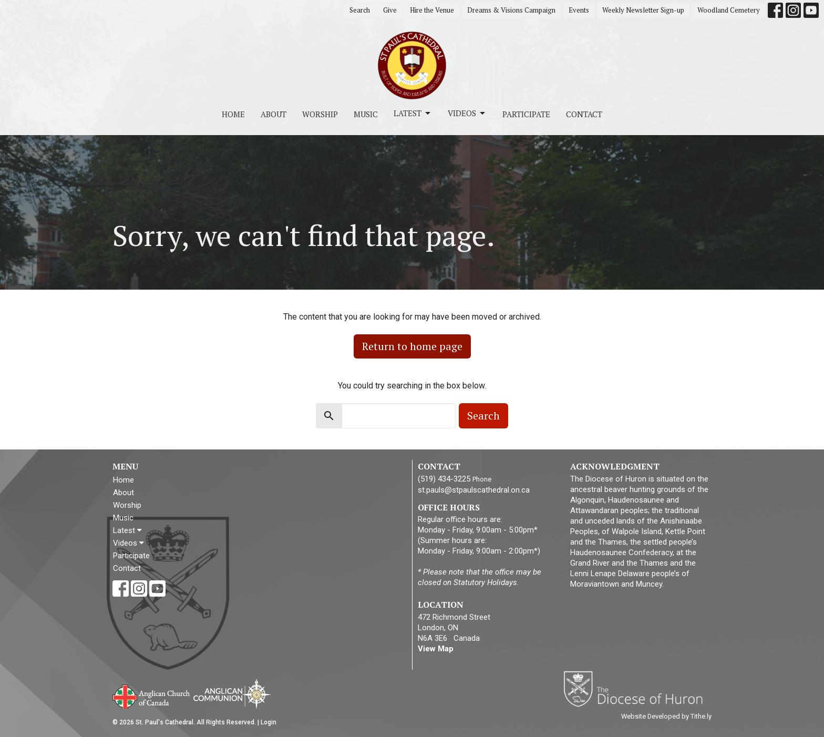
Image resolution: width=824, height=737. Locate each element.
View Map (436, 648)
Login (268, 722)
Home (233, 114)
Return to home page (412, 346)
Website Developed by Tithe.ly (666, 716)
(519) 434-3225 (444, 479)
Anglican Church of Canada (151, 695)
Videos (467, 113)
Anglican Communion (232, 694)
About (273, 114)
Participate (526, 114)
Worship (320, 114)
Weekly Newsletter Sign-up (643, 10)
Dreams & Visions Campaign (511, 10)
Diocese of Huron (637, 688)
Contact (584, 114)
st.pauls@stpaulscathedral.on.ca (474, 490)
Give (390, 10)
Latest (413, 113)
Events (579, 10)
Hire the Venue (432, 10)
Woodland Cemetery (728, 10)
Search (359, 10)
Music (366, 114)
